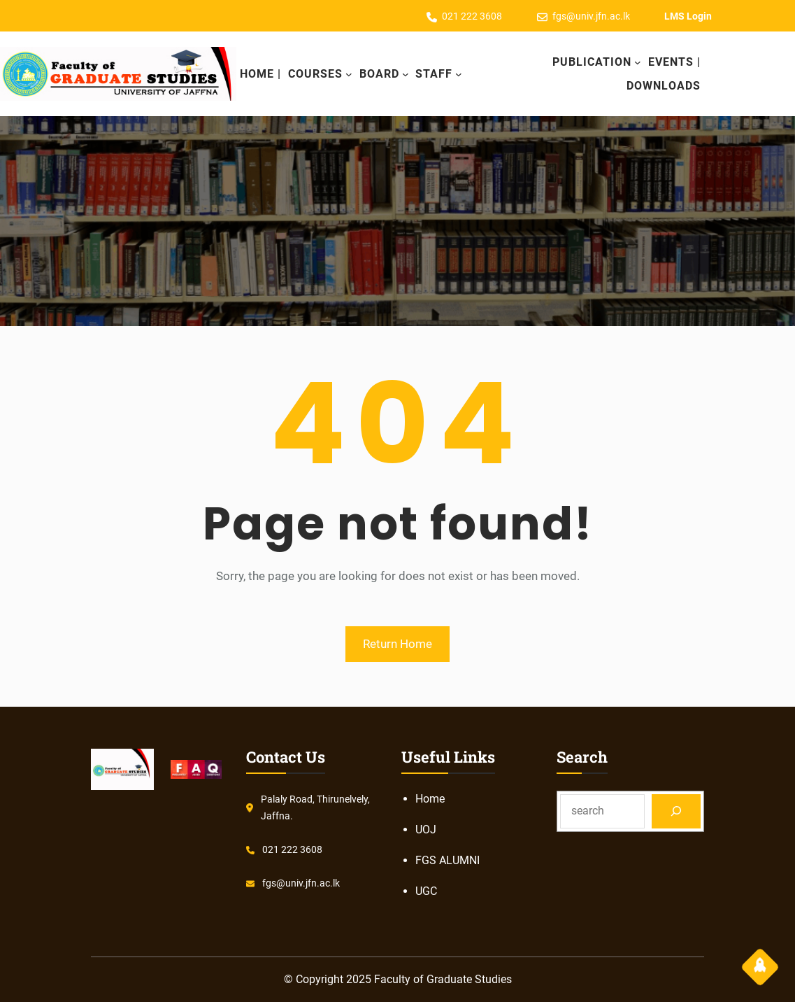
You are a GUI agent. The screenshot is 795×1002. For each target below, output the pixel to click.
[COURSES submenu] (348, 74)
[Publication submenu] (637, 62)
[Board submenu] (405, 74)
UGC (426, 891)
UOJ (425, 829)
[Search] (676, 811)
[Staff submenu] (458, 74)
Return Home (397, 644)
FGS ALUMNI (447, 860)
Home (430, 798)
